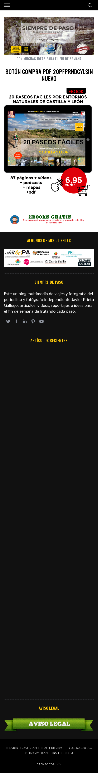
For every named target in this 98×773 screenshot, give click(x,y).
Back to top (49, 764)
